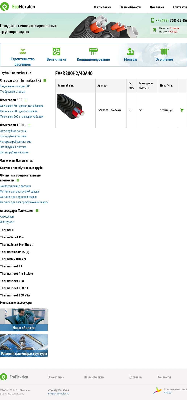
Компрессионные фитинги (15, 186)
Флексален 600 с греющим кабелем (21, 116)
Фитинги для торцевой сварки (18, 196)
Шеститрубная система (14, 152)
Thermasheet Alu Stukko (16, 273)
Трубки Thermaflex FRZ (15, 72)
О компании (102, 7)
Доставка (157, 7)
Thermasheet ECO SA (14, 288)
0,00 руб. (173, 31)
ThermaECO (7, 230)
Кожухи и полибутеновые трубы (21, 167)
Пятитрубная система (13, 147)
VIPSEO (168, 392)
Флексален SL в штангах (16, 160)
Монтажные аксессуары (16, 302)
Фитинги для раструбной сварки (19, 191)
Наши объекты (130, 7)
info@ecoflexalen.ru (58, 393)
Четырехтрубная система (15, 141)
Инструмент (7, 221)
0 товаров (174, 28)
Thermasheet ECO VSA (15, 295)
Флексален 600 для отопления (18, 111)
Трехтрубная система (13, 136)
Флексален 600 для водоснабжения (21, 106)
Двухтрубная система (13, 131)
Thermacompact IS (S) (14, 251)
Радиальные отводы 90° (15, 86)
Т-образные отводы (12, 91)
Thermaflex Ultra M (13, 259)
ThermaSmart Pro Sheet (16, 244)
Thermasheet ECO (12, 281)
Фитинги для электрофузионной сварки (24, 202)
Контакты (179, 7)
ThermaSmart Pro (12, 237)
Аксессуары (7, 216)
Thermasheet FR (11, 266)
